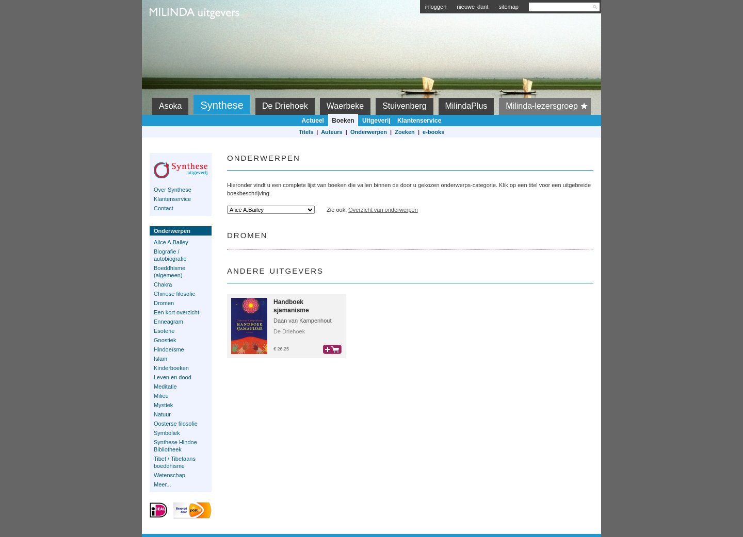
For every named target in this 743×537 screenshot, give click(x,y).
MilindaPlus (466, 106)
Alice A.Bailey (171, 242)
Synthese (221, 105)
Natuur (162, 414)
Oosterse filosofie (176, 424)
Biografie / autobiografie (170, 255)
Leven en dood (172, 377)
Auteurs (332, 132)
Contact (163, 208)
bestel (332, 349)
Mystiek (163, 405)
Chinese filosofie (175, 294)
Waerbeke (345, 106)
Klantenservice (419, 120)
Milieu (161, 396)
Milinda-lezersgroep (548, 106)
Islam (160, 359)
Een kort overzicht (176, 312)
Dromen (164, 303)
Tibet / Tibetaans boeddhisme (175, 462)
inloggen (436, 7)
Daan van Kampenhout (302, 320)
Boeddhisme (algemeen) (169, 271)
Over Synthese (172, 190)
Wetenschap (169, 475)
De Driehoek (285, 106)
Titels (306, 132)
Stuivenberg (404, 106)
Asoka (170, 106)
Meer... (162, 484)
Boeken (343, 120)
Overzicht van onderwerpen (383, 210)
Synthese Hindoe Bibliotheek (175, 445)
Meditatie (165, 386)
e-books (433, 132)
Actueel (313, 120)
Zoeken (405, 132)
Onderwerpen (368, 132)
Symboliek (167, 433)
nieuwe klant (472, 7)
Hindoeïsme (169, 349)
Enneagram (168, 321)
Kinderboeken (171, 368)
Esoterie (164, 331)
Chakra (163, 284)
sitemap (508, 7)
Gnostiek (165, 340)
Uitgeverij (376, 120)
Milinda (171, 37)
